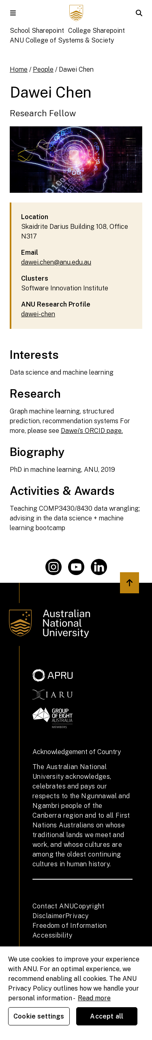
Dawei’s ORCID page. (92, 431)
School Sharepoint (37, 30)
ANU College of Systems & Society (62, 40)
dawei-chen (38, 314)
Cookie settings (38, 1016)
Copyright (89, 906)
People (43, 69)
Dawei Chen (76, 69)
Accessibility (52, 935)
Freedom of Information (69, 925)
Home (19, 69)
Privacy (77, 916)
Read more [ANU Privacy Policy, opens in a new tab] (94, 998)
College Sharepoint (96, 30)
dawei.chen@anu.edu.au (56, 262)
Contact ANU (53, 906)
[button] (13, 13)
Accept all (106, 1016)
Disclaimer (48, 916)
